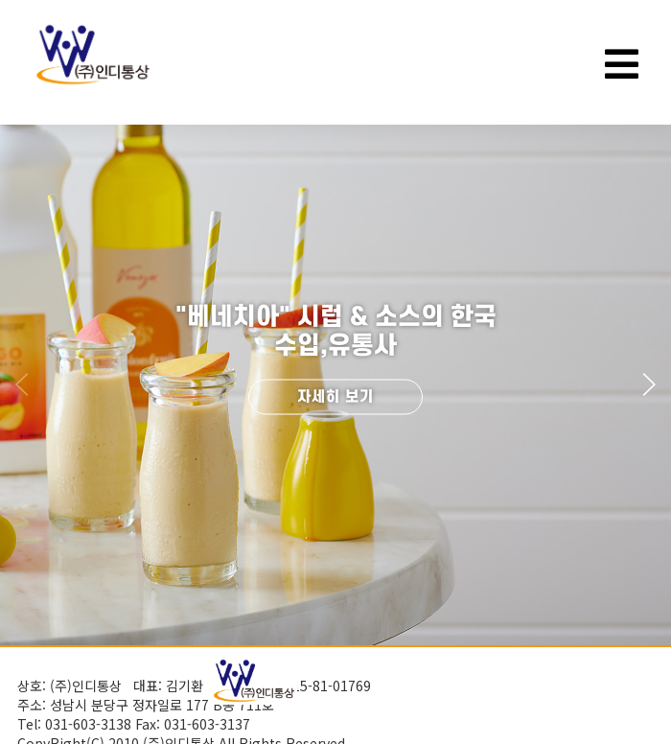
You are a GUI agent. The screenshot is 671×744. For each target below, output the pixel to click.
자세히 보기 (335, 397)
